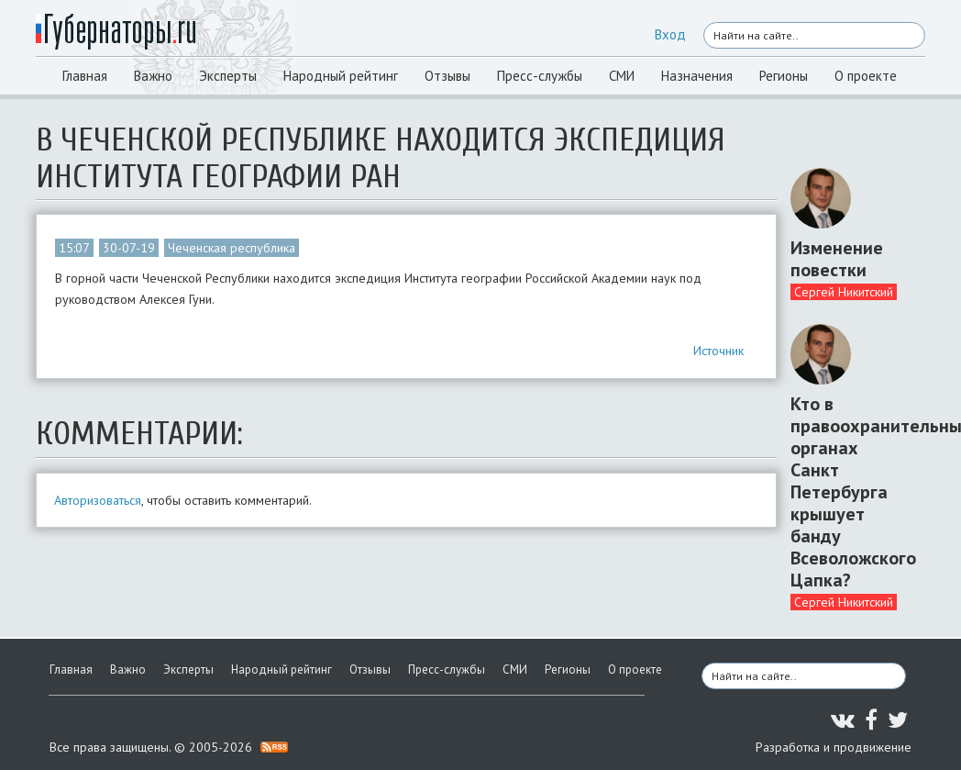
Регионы (783, 75)
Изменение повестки (836, 259)
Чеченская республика (231, 248)
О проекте (865, 75)
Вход (670, 34)
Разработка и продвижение (833, 747)
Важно (153, 75)
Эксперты (228, 75)
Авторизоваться (97, 500)
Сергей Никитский (843, 292)
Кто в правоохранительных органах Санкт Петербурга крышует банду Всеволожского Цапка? (850, 492)
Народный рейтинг (340, 75)
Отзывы (447, 75)
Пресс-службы (539, 75)
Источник (718, 350)
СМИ (622, 75)
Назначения (697, 75)
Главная (84, 75)
